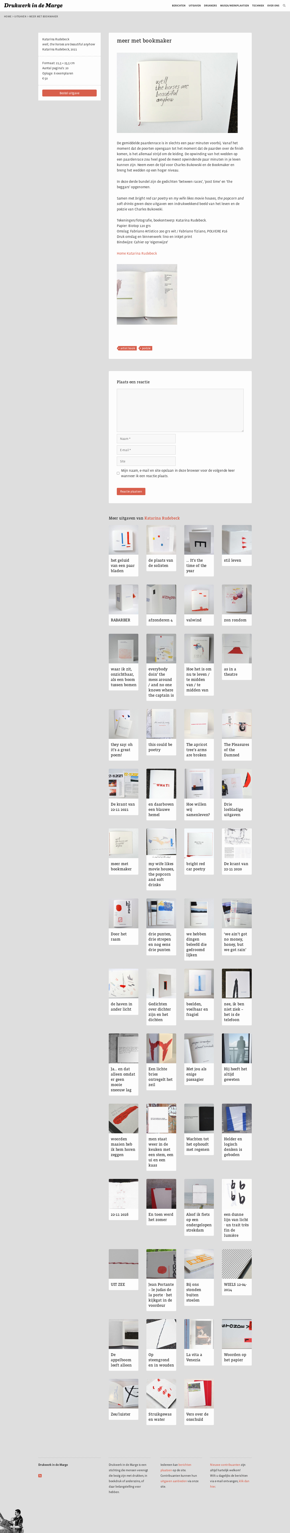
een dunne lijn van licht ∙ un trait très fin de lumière (236, 1225)
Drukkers (210, 5)
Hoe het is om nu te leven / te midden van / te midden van (198, 679)
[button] (69, 93)
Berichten (178, 5)
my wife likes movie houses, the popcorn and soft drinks (161, 874)
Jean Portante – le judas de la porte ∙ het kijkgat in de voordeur (161, 1295)
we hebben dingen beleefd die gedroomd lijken (196, 944)
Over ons (273, 5)
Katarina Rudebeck (162, 518)
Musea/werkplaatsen (234, 5)
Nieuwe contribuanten (225, 1464)
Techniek (258, 5)
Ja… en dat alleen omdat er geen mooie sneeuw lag (123, 1079)
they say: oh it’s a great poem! (122, 749)
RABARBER (120, 620)
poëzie (146, 348)
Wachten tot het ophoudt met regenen (197, 1144)
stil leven (232, 560)
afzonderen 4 (160, 620)
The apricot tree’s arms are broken (196, 749)
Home (7, 16)
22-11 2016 (119, 1214)
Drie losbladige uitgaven (233, 809)
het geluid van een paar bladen (123, 565)
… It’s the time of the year (196, 565)
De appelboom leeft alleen (121, 1359)
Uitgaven (195, 5)
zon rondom (235, 620)
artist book (127, 348)
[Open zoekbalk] (282, 5)
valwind (194, 620)
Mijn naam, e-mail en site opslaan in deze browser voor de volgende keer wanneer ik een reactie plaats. (178, 473)
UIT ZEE (118, 1284)
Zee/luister (120, 1414)
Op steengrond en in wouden (161, 1359)
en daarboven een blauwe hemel (161, 809)
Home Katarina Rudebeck (137, 253)
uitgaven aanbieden (174, 1481)
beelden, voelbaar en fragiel (197, 1009)
